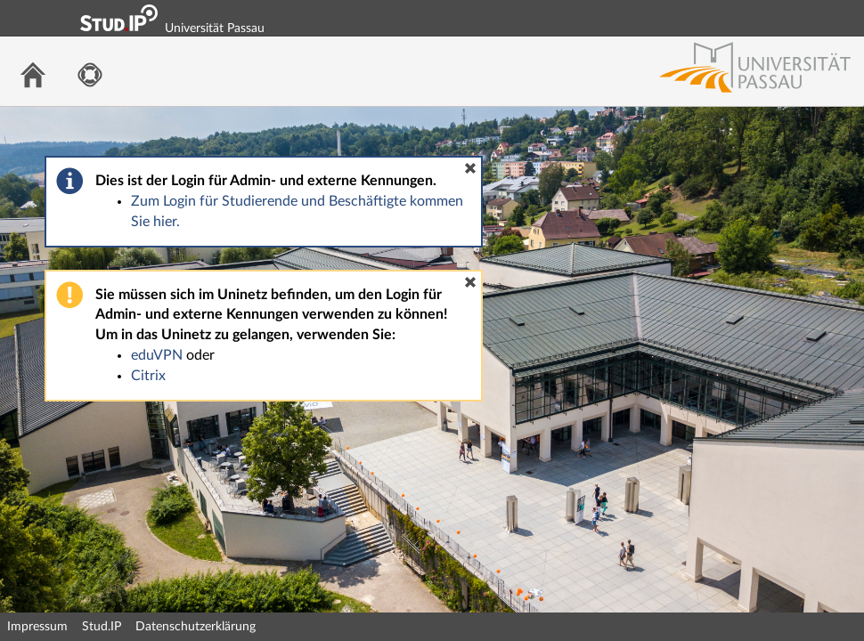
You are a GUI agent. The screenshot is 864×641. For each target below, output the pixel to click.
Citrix (148, 376)
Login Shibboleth (750, 18)
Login (842, 18)
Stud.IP (101, 627)
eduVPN (157, 355)
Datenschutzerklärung (195, 627)
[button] (470, 168)
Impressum (37, 627)
